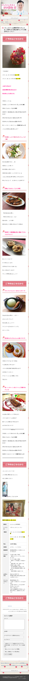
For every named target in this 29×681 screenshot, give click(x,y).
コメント (6, 618)
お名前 (5, 631)
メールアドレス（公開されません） (12, 635)
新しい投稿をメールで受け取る (12, 651)
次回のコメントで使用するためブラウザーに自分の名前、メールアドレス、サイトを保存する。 (14, 645)
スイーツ (15, 611)
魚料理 (25, 611)
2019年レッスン (8, 22)
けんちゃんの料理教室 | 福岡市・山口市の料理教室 (14, 677)
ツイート (10, 605)
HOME (2, 22)
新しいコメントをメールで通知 (12, 649)
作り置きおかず (20, 611)
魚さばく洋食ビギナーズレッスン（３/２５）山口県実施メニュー (14, 663)
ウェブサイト (7, 639)
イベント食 (10, 611)
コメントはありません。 (14, 609)
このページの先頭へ (22, 678)
